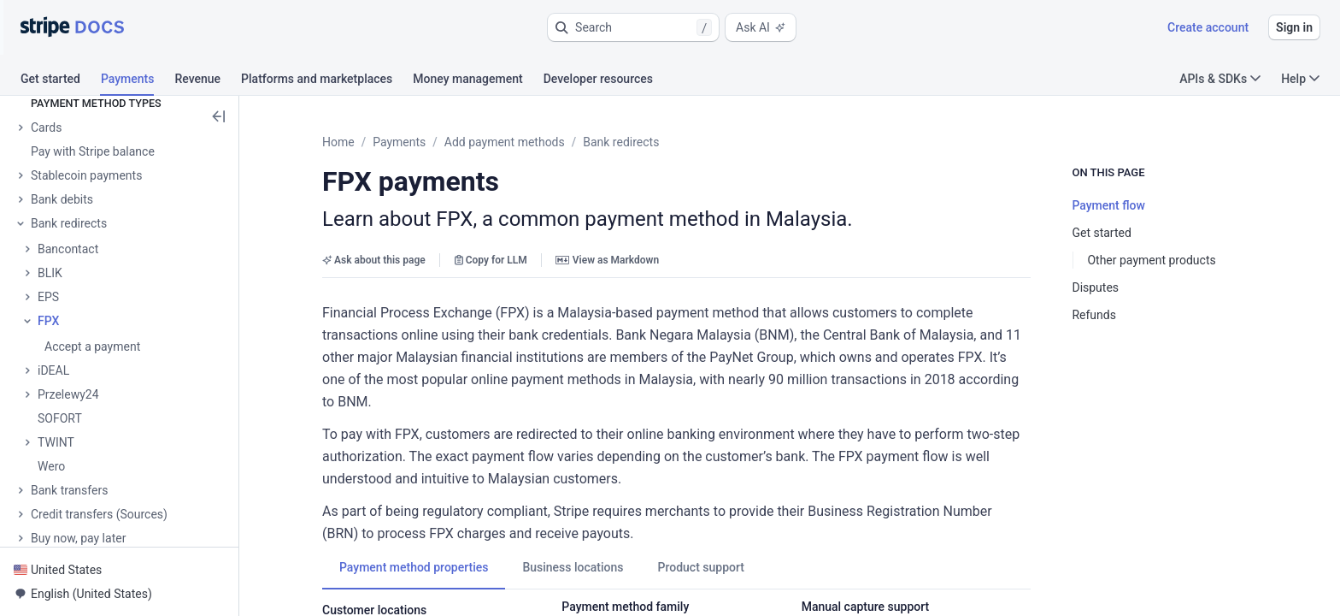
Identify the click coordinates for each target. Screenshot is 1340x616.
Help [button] (1300, 79)
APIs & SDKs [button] (1220, 79)
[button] (633, 27)
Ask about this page (374, 260)
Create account (1208, 27)
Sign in (1294, 27)
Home (338, 142)
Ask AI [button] (760, 27)
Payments (399, 142)
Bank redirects (621, 142)
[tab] (61, 81)
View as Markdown (607, 260)
